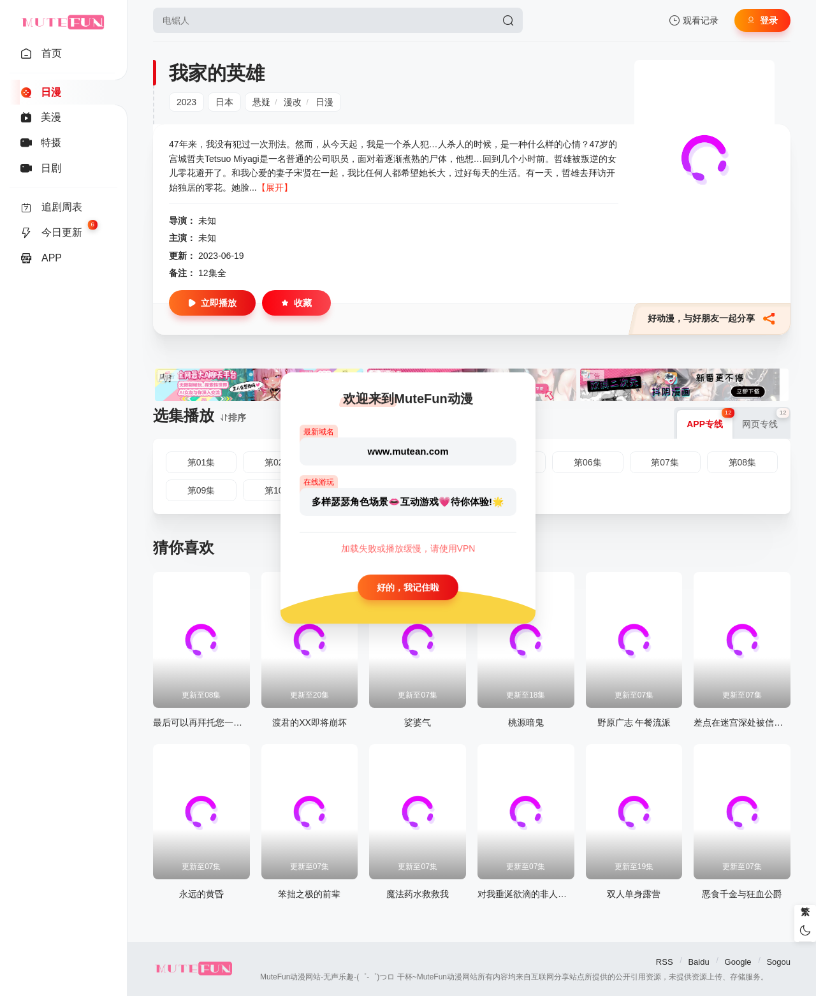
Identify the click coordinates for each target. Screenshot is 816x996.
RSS (664, 962)
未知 (207, 221)
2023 (186, 102)
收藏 (296, 303)
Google (738, 962)
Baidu (698, 962)
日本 (224, 102)
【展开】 (275, 187)
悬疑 (261, 102)
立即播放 (212, 303)
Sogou (778, 962)
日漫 (324, 102)
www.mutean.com (408, 451)
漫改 (293, 102)
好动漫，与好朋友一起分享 (711, 319)
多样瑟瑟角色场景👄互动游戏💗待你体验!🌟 (408, 501)
